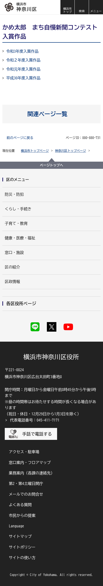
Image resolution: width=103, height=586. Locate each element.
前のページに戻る (20, 137)
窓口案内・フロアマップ (30, 462)
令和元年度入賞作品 (23, 69)
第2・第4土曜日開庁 (26, 483)
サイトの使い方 (22, 558)
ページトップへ (51, 165)
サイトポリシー (22, 547)
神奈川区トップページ (70, 150)
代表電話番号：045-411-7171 (34, 420)
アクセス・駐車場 (24, 452)
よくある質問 (20, 505)
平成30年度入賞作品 (23, 78)
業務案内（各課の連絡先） (31, 473)
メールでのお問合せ (26, 494)
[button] (81, 7)
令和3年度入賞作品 (22, 51)
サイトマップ (20, 536)
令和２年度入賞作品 (23, 60)
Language (16, 526)
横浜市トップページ (35, 150)
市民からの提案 (22, 515)
